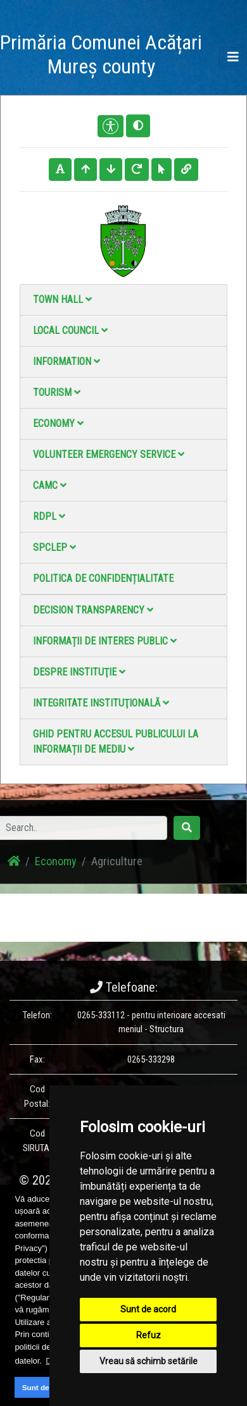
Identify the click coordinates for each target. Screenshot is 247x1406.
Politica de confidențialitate (103, 578)
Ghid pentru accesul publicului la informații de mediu (115, 741)
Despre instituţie (79, 672)
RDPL (49, 516)
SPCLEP (54, 547)
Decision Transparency (93, 610)
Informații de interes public (105, 641)
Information (66, 361)
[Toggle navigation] (233, 56)
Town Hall (62, 299)
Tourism (56, 392)
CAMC (49, 485)
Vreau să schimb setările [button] (148, 1361)
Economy (58, 423)
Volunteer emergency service (108, 454)
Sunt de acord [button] (47, 1387)
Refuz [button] (148, 1335)
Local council (70, 330)
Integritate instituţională (101, 703)
